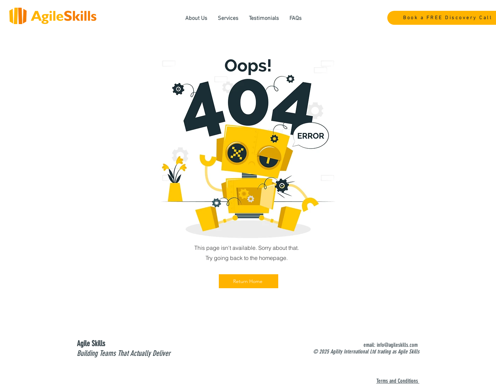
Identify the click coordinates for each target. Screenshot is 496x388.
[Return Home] (248, 281)
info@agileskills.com (397, 345)
